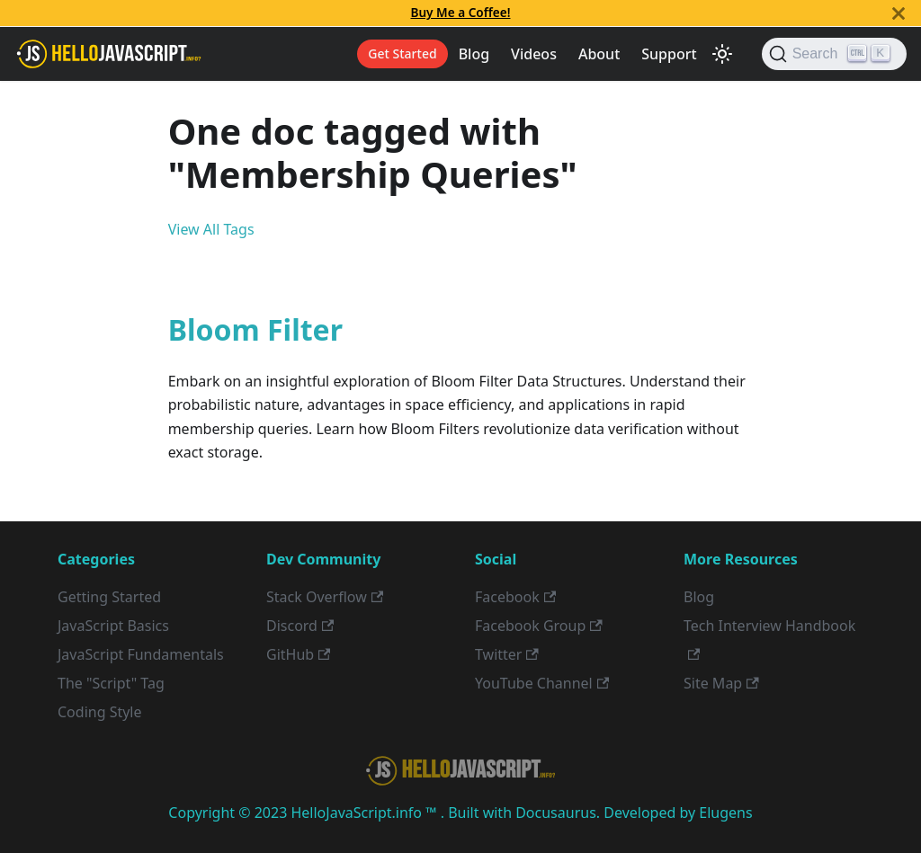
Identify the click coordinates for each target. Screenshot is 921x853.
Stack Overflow (324, 597)
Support (668, 54)
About (599, 54)
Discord (300, 625)
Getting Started (109, 597)
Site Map (721, 683)
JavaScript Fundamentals (141, 654)
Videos (534, 54)
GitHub (298, 654)
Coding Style (100, 712)
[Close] (898, 13)
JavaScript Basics (113, 625)
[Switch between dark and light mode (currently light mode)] (722, 54)
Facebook (515, 597)
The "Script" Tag (111, 683)
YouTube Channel (542, 683)
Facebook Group (539, 625)
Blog (474, 54)
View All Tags (211, 229)
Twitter (507, 654)
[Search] (834, 54)
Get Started (402, 53)
